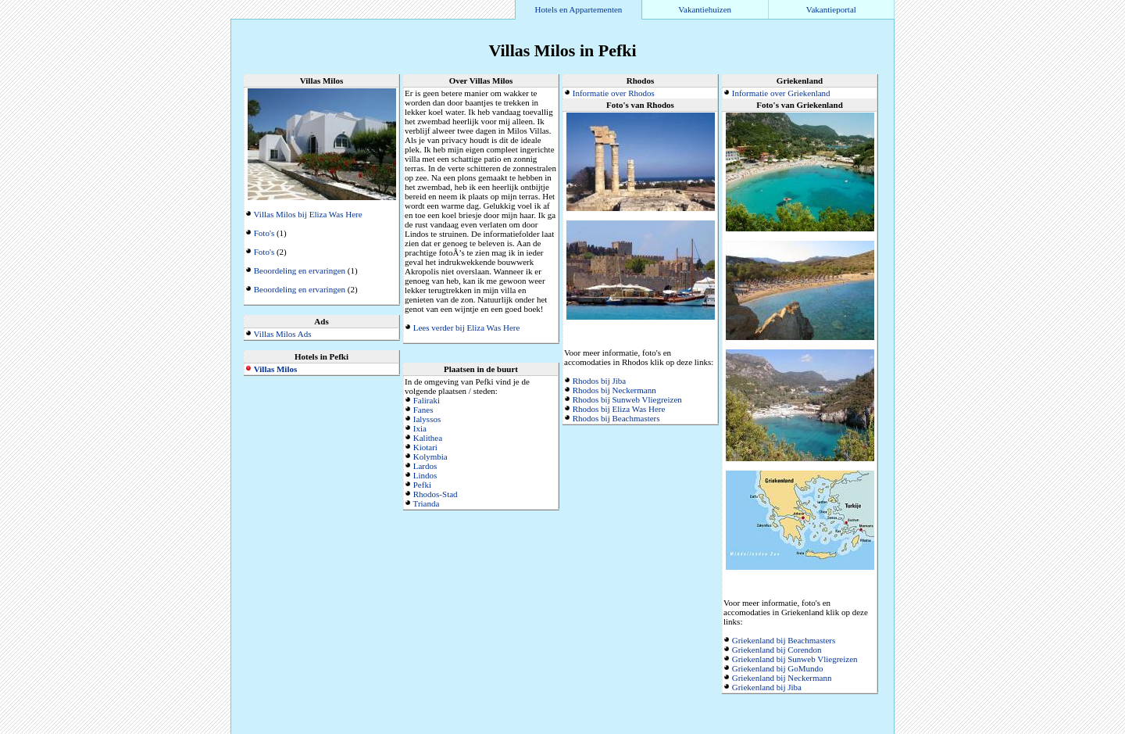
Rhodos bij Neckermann (614, 390)
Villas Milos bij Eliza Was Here (308, 214)
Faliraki (426, 400)
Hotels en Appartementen (579, 9)
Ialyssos (427, 419)
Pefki (422, 484)
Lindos (425, 475)
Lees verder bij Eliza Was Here (466, 327)
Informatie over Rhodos (614, 93)
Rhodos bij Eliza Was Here (619, 409)
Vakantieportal (831, 9)
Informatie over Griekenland (781, 93)
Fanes (423, 409)
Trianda (426, 503)
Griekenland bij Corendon (777, 649)
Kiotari (425, 447)
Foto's (264, 233)
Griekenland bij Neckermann (782, 677)
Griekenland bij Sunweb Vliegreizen (795, 659)
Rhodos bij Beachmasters (616, 418)
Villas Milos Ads (283, 333)
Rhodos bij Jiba (599, 380)
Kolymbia (430, 456)
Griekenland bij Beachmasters (784, 640)
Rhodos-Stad (435, 494)
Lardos (425, 466)
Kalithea (427, 437)
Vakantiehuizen (704, 9)
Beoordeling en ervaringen (299, 270)
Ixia (420, 428)
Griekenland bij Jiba (767, 687)
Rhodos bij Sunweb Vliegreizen (627, 399)
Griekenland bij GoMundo (777, 668)
